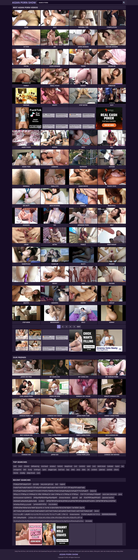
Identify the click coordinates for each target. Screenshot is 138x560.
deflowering (35, 466)
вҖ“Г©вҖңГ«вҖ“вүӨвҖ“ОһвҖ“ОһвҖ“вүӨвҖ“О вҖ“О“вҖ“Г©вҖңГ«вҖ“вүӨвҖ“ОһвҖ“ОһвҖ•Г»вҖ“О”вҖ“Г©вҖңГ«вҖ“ (53, 511)
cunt (38, 473)
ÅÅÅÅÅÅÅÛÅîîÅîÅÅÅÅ (109, 514)
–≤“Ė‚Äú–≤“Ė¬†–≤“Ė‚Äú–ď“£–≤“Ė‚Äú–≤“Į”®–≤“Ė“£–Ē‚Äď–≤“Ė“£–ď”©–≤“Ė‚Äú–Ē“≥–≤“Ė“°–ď (55, 518)
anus (78, 470)
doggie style (52, 470)
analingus (37, 470)
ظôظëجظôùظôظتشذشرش (22, 504)
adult (88, 466)
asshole (109, 470)
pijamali (74, 498)
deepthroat (68, 466)
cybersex (102, 470)
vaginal (62, 484)
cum (75, 466)
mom (20, 466)
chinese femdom (64, 498)
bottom (60, 466)
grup (120, 494)
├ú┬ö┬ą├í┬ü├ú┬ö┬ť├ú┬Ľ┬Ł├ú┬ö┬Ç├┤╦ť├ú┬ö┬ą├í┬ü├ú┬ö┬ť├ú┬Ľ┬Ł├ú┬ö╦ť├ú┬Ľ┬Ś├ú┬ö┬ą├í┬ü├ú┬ (48, 521)
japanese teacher (108, 498)
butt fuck (61, 470)
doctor (97, 511)
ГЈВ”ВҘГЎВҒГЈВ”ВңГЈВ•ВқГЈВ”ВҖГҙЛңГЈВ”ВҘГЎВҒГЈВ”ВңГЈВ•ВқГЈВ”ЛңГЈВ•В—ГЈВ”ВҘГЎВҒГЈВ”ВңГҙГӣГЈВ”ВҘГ (81, 501)
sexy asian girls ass (47, 484)
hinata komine (74, 514)
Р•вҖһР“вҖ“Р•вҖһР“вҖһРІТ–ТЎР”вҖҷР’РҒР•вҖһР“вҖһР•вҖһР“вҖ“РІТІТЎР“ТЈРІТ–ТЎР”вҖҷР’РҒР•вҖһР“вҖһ (49, 488)
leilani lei (93, 491)
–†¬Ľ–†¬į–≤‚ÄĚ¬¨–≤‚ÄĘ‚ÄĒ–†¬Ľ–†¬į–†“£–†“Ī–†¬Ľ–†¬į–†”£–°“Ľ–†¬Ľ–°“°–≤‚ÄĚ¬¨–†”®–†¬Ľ (41, 514)
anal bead (44, 466)
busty (30, 470)
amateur (53, 466)
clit (88, 470)
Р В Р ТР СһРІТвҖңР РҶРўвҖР (91, 494)
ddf (81, 498)
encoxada (89, 521)
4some (16, 473)
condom (94, 470)
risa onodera (53, 504)
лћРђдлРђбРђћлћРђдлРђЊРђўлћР (45, 498)
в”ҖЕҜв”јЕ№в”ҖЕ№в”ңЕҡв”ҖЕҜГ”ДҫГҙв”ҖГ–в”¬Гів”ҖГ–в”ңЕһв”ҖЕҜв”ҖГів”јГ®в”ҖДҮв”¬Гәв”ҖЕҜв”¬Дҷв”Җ (49, 508)
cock (93, 466)
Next (78, 326)
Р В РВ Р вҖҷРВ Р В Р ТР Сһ (90, 514)
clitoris (116, 470)
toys (67, 470)
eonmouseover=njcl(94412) (22, 498)
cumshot (82, 466)
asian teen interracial (109, 494)
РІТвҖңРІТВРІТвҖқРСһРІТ (22, 484)
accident (41, 501)
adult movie (101, 466)
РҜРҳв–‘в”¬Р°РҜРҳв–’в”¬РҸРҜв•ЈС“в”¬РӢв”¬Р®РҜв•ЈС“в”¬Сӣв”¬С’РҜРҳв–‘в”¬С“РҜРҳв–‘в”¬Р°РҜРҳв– (46, 494)
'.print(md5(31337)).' (40, 504)
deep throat (31, 473)
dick (24, 470)
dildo (73, 470)
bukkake (110, 466)
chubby (22, 473)
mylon (117, 466)
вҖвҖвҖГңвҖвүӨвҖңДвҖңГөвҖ (25, 501)
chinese (26, 466)
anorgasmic (17, 470)
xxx (122, 466)
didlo (83, 470)
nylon (44, 470)
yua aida (36, 484)
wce (56, 484)
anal (15, 466)
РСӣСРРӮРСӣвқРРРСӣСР (92, 498)
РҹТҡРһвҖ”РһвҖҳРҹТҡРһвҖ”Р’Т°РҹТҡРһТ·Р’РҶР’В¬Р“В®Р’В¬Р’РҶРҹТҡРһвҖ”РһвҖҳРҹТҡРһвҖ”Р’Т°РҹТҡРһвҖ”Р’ (51, 491)
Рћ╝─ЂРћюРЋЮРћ (20, 518)
